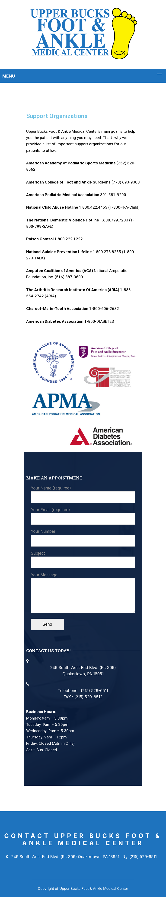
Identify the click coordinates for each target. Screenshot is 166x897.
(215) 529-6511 (140, 857)
